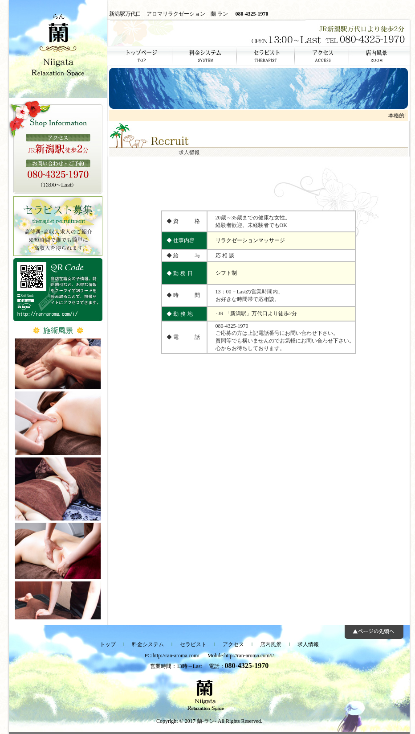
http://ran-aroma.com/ (176, 655)
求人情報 (308, 644)
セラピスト (193, 644)
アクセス (233, 644)
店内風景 (270, 644)
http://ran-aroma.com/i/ (249, 655)
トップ (108, 644)
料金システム (148, 644)
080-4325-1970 (252, 14)
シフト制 (226, 273)
